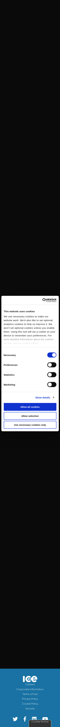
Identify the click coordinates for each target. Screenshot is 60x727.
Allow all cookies (30, 407)
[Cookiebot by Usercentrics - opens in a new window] (42, 300)
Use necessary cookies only (30, 425)
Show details (42, 397)
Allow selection (30, 415)
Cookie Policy (30, 703)
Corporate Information (30, 689)
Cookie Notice (40, 721)
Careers (30, 684)
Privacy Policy (30, 698)
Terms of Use (30, 694)
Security (30, 708)
